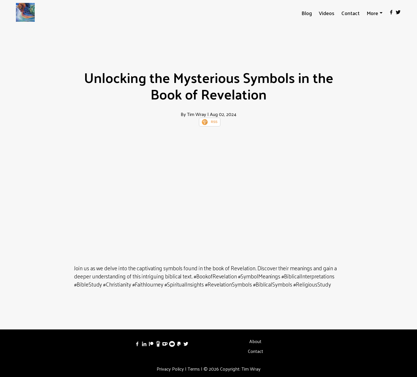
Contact (350, 13)
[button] (375, 13)
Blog (306, 13)
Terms (194, 369)
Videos (326, 13)
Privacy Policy (170, 369)
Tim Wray (251, 369)
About (255, 341)
